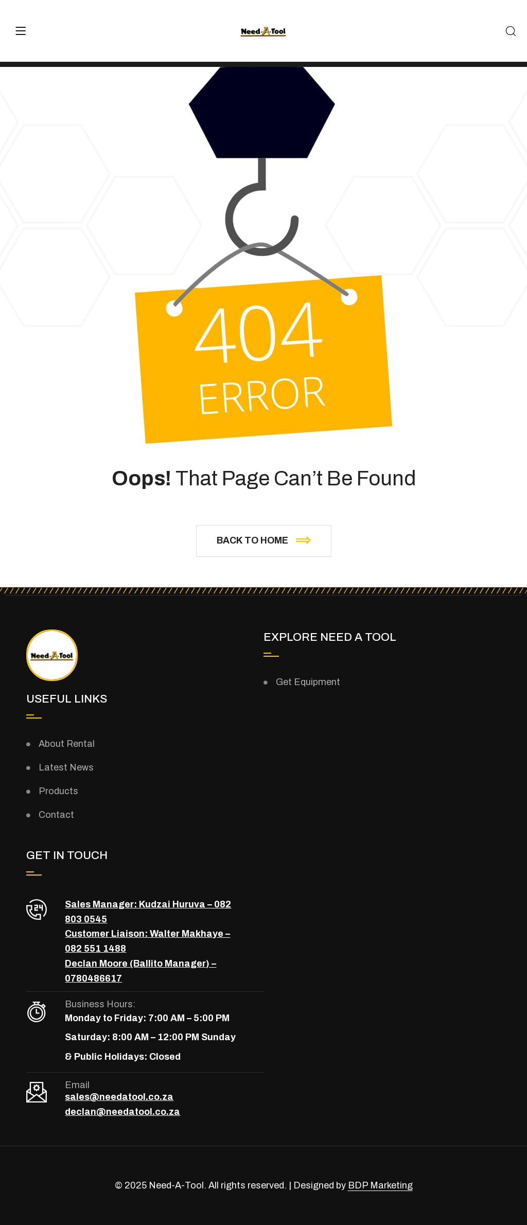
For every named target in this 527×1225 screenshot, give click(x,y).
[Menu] (20, 30)
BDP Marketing (380, 1185)
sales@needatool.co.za (119, 1097)
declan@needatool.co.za (122, 1112)
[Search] (510, 32)
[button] (263, 541)
